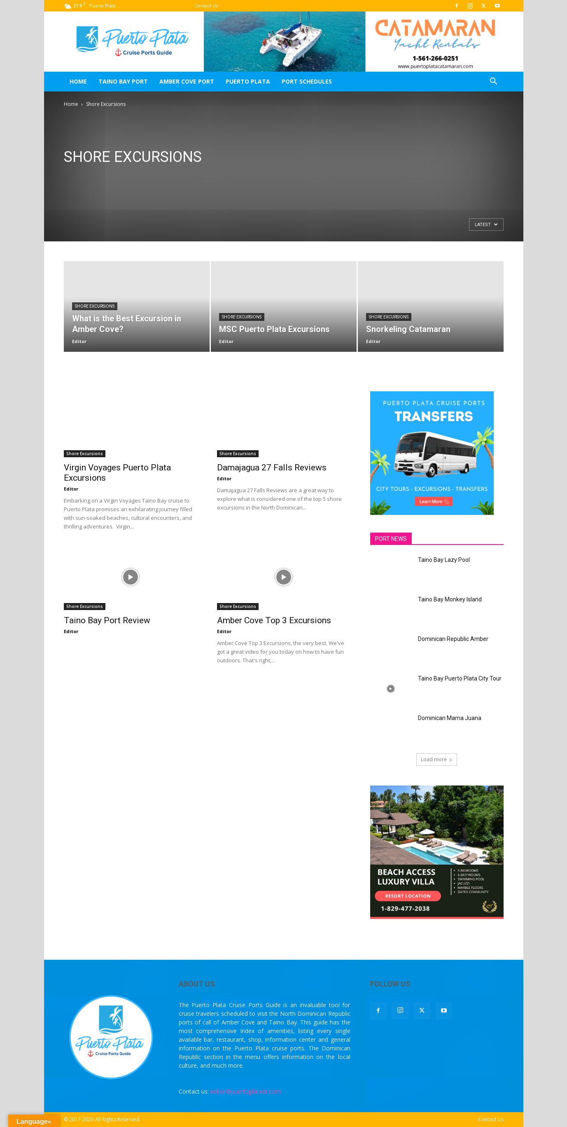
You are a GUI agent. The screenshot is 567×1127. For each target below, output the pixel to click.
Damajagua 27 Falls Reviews (272, 467)
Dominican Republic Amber (453, 639)
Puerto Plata (248, 81)
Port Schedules (307, 81)
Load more (437, 759)
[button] (494, 82)
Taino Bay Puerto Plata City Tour (460, 678)
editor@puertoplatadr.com (245, 1091)
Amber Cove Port (186, 81)
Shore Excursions (94, 306)
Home (78, 81)
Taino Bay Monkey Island (450, 599)
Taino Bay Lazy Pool (444, 559)
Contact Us (206, 5)
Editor (79, 341)
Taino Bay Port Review (107, 620)
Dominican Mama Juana (449, 718)
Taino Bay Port (123, 81)
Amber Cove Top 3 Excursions (274, 620)
